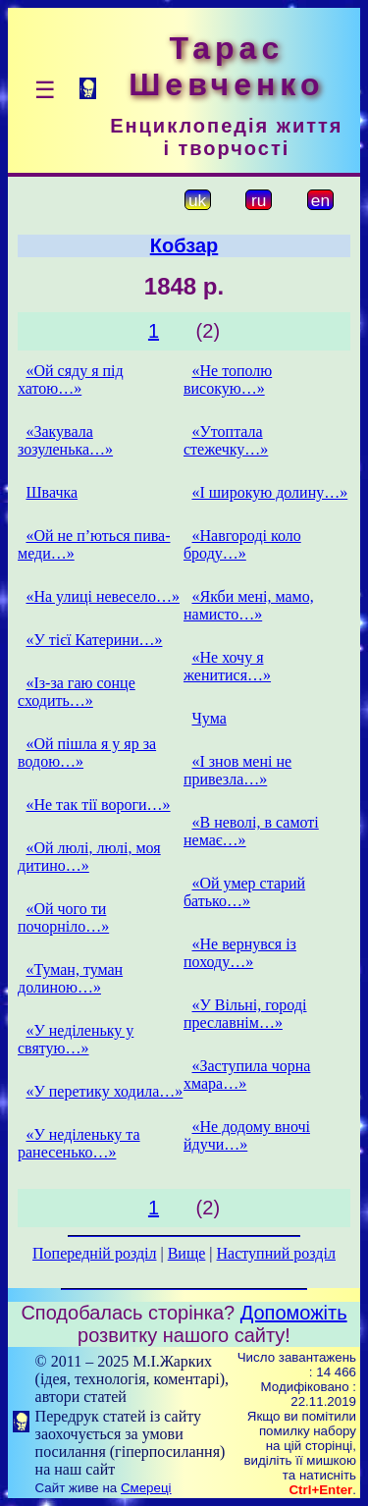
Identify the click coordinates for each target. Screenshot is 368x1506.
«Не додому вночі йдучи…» (247, 1135)
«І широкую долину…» (269, 492)
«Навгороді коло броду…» (242, 544)
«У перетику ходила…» (104, 1091)
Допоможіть (293, 1312)
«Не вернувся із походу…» (240, 953)
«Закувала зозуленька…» (65, 440)
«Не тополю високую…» (228, 379)
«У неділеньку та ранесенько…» (79, 1143)
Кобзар (184, 245)
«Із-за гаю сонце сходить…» (76, 691)
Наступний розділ (276, 1253)
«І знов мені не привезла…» (237, 770)
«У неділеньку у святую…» (75, 1039)
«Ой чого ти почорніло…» (63, 917)
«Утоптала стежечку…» (226, 440)
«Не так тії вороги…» (98, 804)
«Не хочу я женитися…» (227, 666)
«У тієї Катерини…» (94, 639)
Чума (208, 718)
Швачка (52, 492)
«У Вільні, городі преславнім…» (245, 1013)
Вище (187, 1253)
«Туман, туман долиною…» (70, 978)
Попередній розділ (94, 1253)
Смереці (146, 1487)
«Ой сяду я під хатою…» (71, 379)
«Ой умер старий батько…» (244, 892)
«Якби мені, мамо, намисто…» (249, 605)
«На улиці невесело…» (103, 596)
